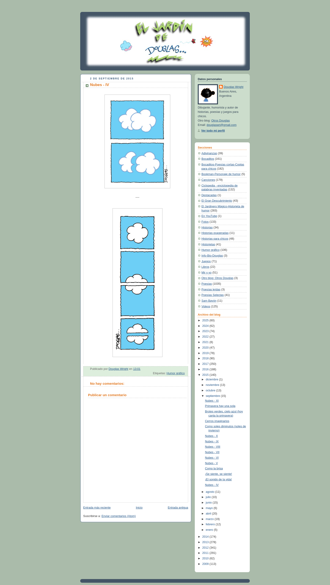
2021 (206, 342)
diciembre (212, 379)
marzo (210, 519)
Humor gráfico (176, 373)
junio (209, 502)
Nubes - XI (212, 400)
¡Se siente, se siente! (218, 474)
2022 (206, 336)
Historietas (208, 244)
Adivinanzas (209, 153)
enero (210, 529)
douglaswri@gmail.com (222, 125)
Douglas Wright (233, 87)
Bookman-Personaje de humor (221, 174)
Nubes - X (211, 436)
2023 (206, 331)
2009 (206, 564)
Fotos (205, 221)
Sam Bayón (208, 300)
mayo (210, 508)
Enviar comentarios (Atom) (119, 516)
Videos (205, 306)
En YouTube (209, 216)
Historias (207, 227)
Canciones (208, 179)
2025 (206, 320)
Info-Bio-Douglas (212, 255)
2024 (206, 326)
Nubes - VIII (212, 446)
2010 (206, 558)
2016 (206, 369)
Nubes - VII (212, 452)
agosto (210, 491)
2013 (206, 542)
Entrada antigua (178, 507)
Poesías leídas (210, 289)
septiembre (213, 396)
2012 (206, 547)
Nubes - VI (212, 457)
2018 (206, 358)
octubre (211, 390)
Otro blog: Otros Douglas (217, 278)
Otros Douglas (220, 120)
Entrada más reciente (97, 507)
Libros (205, 266)
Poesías (206, 283)
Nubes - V (211, 463)
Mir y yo (206, 272)
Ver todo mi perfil (213, 130)
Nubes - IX (212, 441)
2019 (206, 353)
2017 (206, 364)
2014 (206, 536)
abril (209, 513)
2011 (206, 553)
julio (209, 497)
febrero (211, 524)
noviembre (213, 385)
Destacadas (209, 195)
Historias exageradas (214, 233)
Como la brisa (214, 468)
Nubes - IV (212, 485)
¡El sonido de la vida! (218, 479)
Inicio (139, 507)
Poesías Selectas (212, 295)
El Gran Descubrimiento (216, 200)
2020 (206, 347)
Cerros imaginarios (217, 421)
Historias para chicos (214, 238)
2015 (206, 374)
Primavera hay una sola (220, 406)
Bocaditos (207, 158)
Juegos (206, 261)
